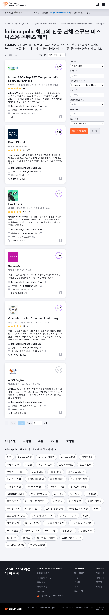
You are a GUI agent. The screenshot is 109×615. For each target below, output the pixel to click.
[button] (57, 55)
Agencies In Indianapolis (45, 23)
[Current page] (37, 423)
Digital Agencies (22, 23)
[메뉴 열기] (103, 4)
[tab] (10, 441)
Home (7, 23)
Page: (29, 423)
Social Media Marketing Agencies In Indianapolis (83, 23)
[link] (97, 4)
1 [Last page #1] (46, 423)
